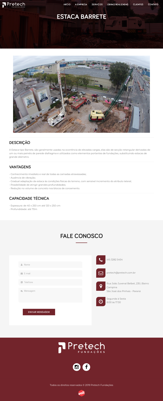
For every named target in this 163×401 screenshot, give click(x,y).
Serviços (97, 4)
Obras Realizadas (118, 4)
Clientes (138, 4)
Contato (153, 4)
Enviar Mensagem (39, 312)
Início (67, 4)
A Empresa (81, 4)
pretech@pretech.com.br (121, 272)
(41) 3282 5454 (115, 259)
